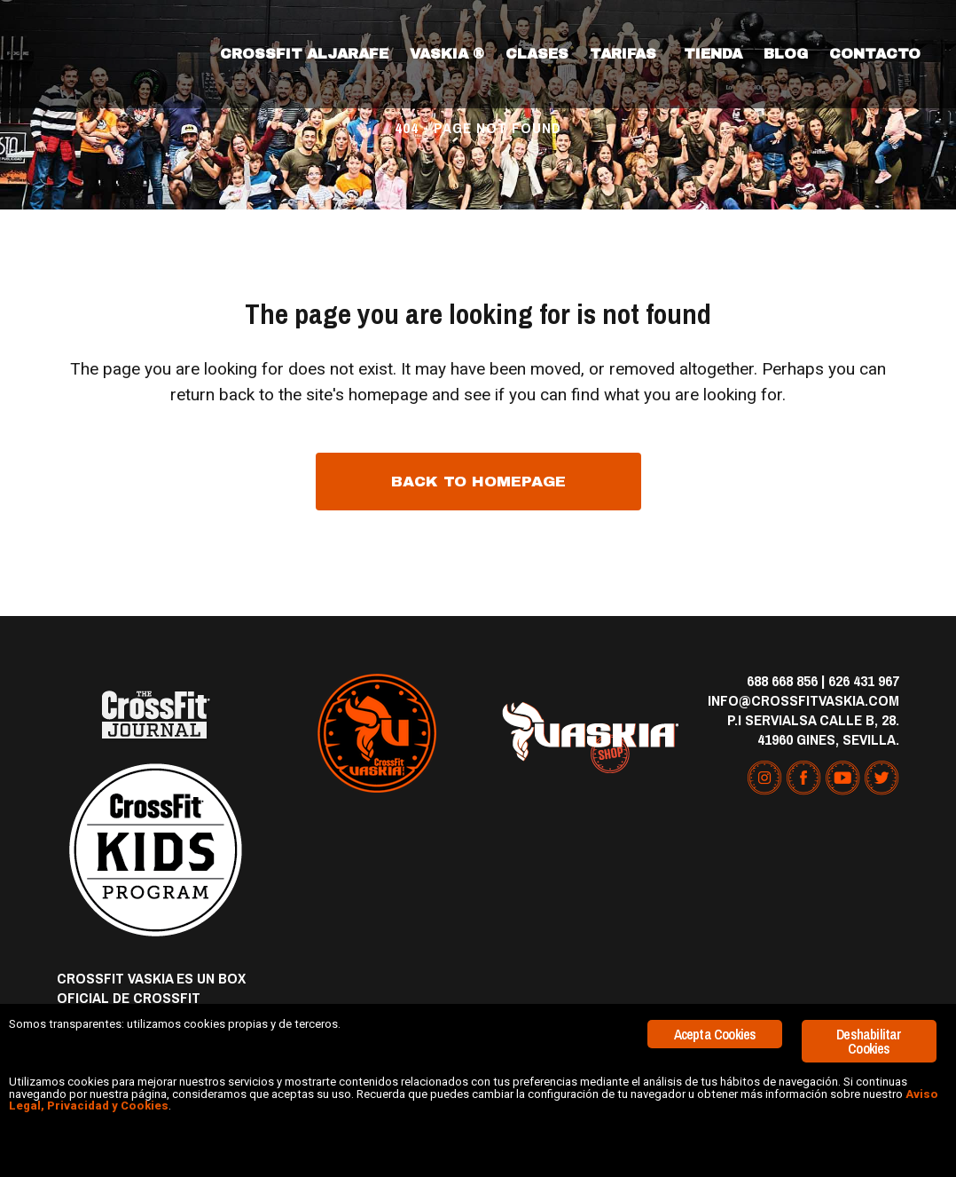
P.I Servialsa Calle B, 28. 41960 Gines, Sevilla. (813, 729)
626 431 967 (863, 680)
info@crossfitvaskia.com (803, 700)
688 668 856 (782, 680)
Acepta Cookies (715, 990)
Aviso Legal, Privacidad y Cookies (617, 1089)
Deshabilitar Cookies (868, 998)
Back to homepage (478, 481)
